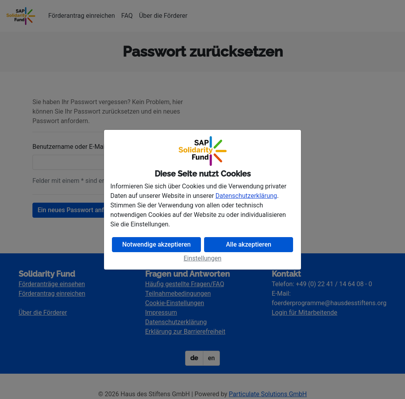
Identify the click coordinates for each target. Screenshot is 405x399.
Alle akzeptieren (248, 244)
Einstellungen (202, 258)
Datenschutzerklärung (246, 196)
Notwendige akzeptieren (156, 244)
